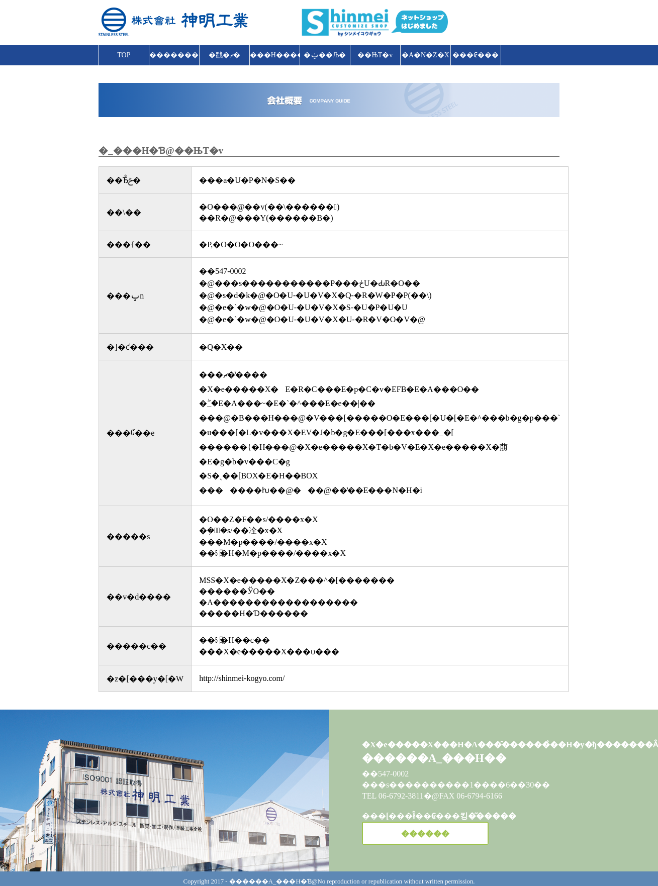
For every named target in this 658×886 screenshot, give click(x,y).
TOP (123, 55)
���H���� (275, 55)
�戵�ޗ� (224, 55)
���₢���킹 (475, 58)
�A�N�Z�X (425, 55)
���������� (174, 55)
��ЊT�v (375, 55)
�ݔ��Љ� (325, 55)
